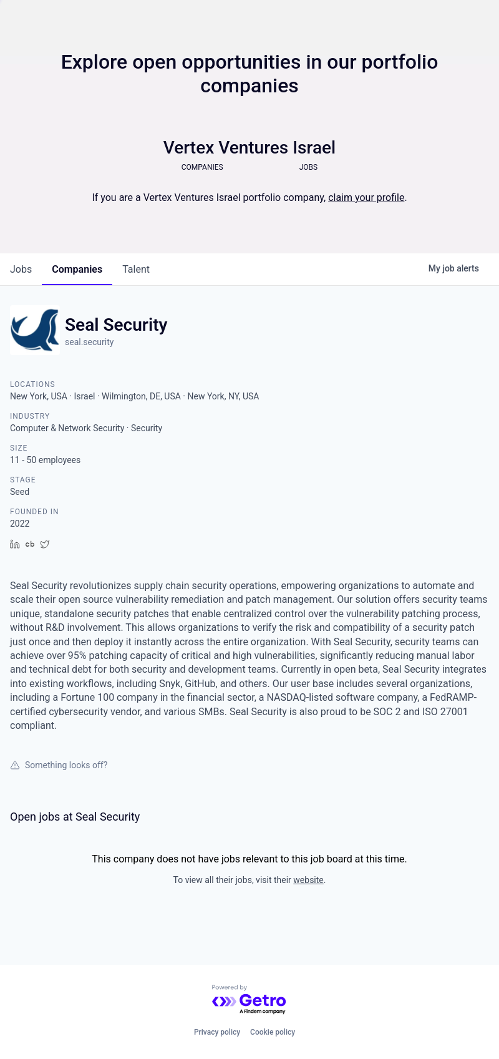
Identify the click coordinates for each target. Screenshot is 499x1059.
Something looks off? (58, 765)
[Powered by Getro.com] (249, 1000)
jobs (21, 269)
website (308, 880)
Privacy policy (217, 1032)
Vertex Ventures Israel (249, 147)
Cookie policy (272, 1032)
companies (77, 269)
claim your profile (366, 197)
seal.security (89, 342)
